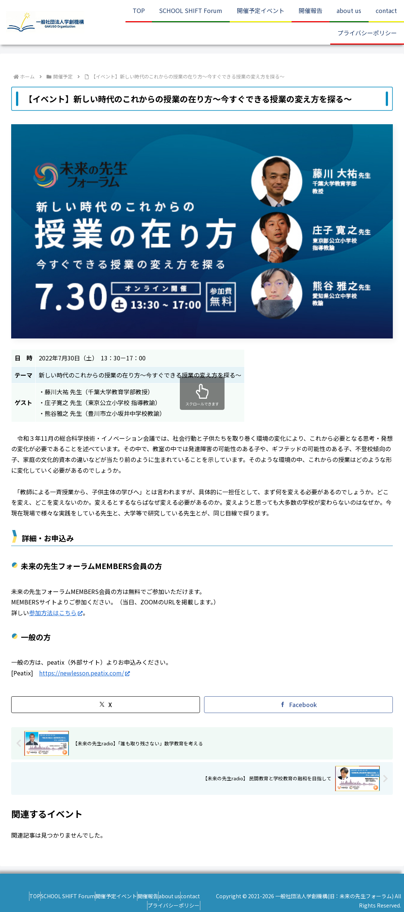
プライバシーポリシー (191, 905)
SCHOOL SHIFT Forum (55, 896)
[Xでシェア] (105, 704)
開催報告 (150, 896)
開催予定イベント (111, 896)
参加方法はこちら (56, 612)
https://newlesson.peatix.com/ (84, 672)
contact (207, 896)
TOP (14, 896)
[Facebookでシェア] (298, 704)
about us (179, 896)
